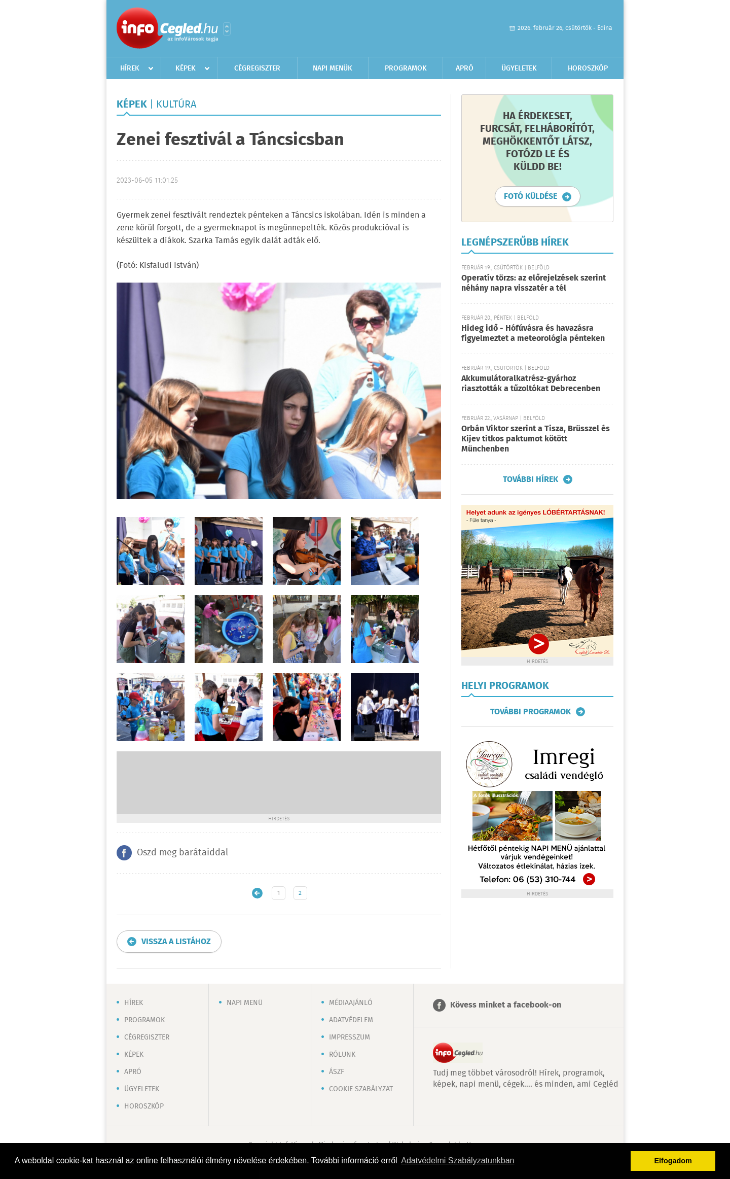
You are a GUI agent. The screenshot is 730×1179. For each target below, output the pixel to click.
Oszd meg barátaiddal (182, 853)
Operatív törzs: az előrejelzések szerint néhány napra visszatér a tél (533, 283)
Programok (406, 68)
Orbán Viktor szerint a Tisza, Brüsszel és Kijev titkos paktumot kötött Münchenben (535, 439)
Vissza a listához (176, 941)
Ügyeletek (519, 68)
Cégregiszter (257, 68)
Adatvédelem (351, 1020)
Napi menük (332, 68)
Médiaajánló (351, 1003)
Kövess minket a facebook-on (505, 1005)
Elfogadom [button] (673, 1161)
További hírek (530, 479)
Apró (464, 68)
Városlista (227, 29)
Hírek (129, 68)
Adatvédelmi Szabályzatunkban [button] (457, 1160)
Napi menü (245, 1003)
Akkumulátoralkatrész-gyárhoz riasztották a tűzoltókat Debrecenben (530, 383)
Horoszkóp (588, 68)
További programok (530, 711)
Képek (185, 68)
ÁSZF (336, 1072)
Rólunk (342, 1054)
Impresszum (349, 1037)
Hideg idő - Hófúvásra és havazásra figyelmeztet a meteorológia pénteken (533, 333)
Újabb (257, 893)
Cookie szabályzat (361, 1089)
